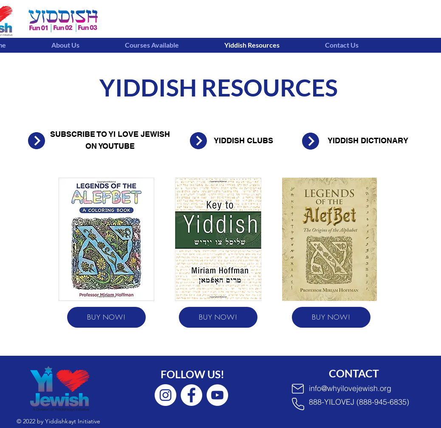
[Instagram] (165, 395)
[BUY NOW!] (106, 317)
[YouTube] (217, 395)
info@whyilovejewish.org (350, 388)
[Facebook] (191, 395)
